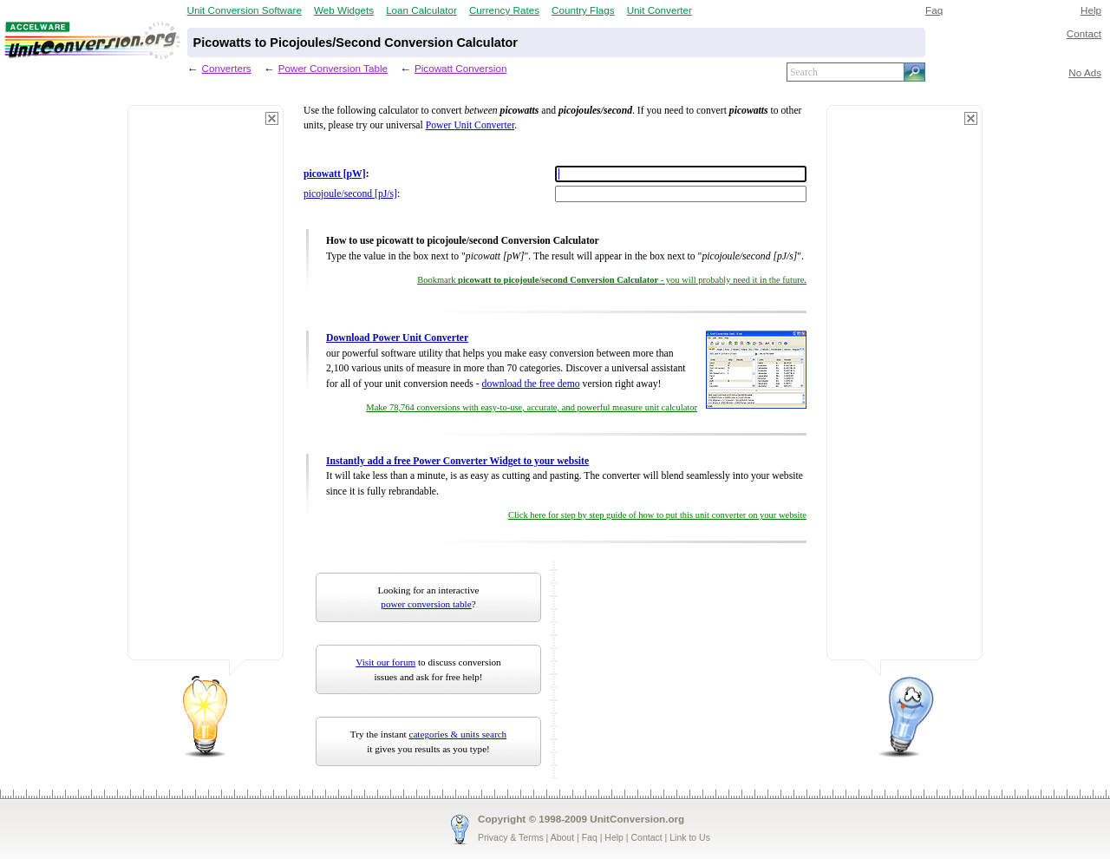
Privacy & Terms (511, 837)
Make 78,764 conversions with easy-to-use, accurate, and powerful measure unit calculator (531, 407)
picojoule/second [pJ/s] (350, 194)
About (562, 837)
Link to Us (689, 837)
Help (1091, 10)
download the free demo (531, 384)
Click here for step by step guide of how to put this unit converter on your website (657, 515)
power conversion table (426, 604)
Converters (226, 68)
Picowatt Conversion (460, 68)
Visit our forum (385, 662)
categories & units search (457, 734)
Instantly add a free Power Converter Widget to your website (457, 461)
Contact (1084, 33)
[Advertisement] (205, 390)
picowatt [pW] (335, 174)
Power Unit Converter (470, 125)
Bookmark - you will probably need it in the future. (611, 280)
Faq (934, 10)
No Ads (1084, 72)
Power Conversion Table (333, 68)
